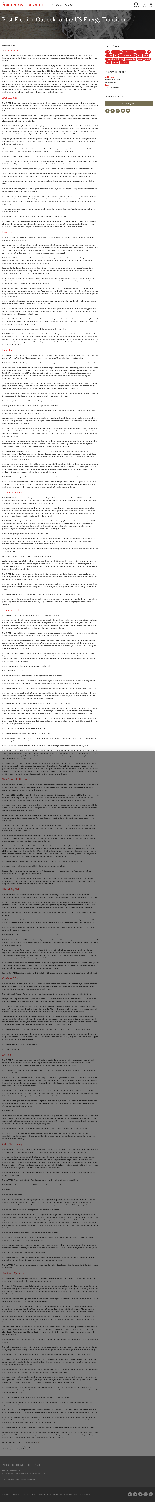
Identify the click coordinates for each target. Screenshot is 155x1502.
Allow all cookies (48, 1495)
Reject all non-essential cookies (108, 1495)
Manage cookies (77, 1495)
